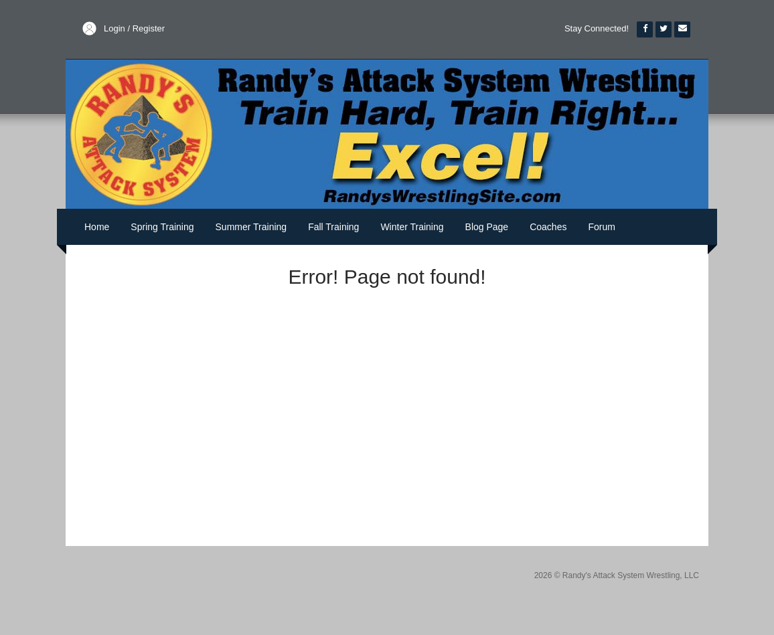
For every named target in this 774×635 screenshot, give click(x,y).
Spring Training (162, 226)
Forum (601, 226)
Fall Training (333, 226)
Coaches (548, 226)
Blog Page (487, 226)
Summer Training (251, 226)
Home (96, 226)
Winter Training (411, 226)
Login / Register (134, 28)
